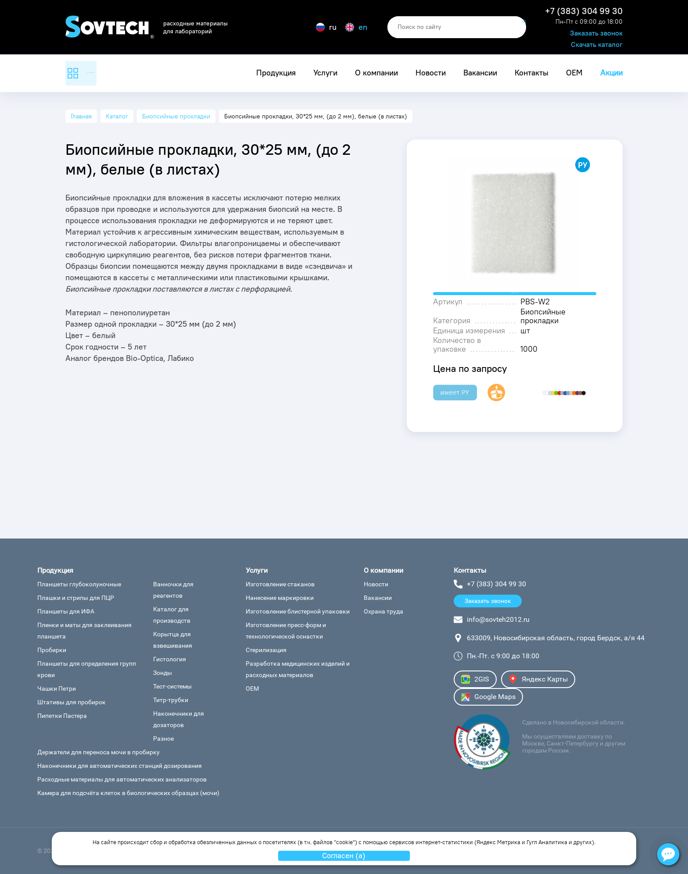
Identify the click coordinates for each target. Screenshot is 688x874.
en (356, 27)
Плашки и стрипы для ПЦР (75, 597)
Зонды (162, 672)
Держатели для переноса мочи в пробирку (98, 752)
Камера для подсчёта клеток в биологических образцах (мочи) (128, 792)
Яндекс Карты (538, 679)
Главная (81, 116)
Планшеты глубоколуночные (79, 584)
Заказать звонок (596, 33)
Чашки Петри (56, 688)
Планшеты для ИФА (65, 611)
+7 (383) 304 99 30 (584, 11)
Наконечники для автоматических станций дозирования (119, 765)
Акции (611, 73)
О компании (376, 73)
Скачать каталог (597, 44)
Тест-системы (172, 686)
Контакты (531, 73)
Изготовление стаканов (280, 584)
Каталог (117, 116)
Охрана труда (383, 611)
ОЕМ (574, 73)
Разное (163, 738)
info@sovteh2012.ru (498, 619)
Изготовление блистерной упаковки (298, 611)
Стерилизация (266, 649)
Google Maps (488, 696)
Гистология (169, 659)
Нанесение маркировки (280, 597)
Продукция (276, 73)
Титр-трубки (170, 699)
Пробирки (51, 649)
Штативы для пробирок (71, 702)
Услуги (325, 73)
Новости (431, 73)
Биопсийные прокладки (176, 116)
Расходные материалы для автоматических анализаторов (122, 779)
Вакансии (480, 73)
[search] (456, 27)
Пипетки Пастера (62, 715)
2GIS (475, 679)
